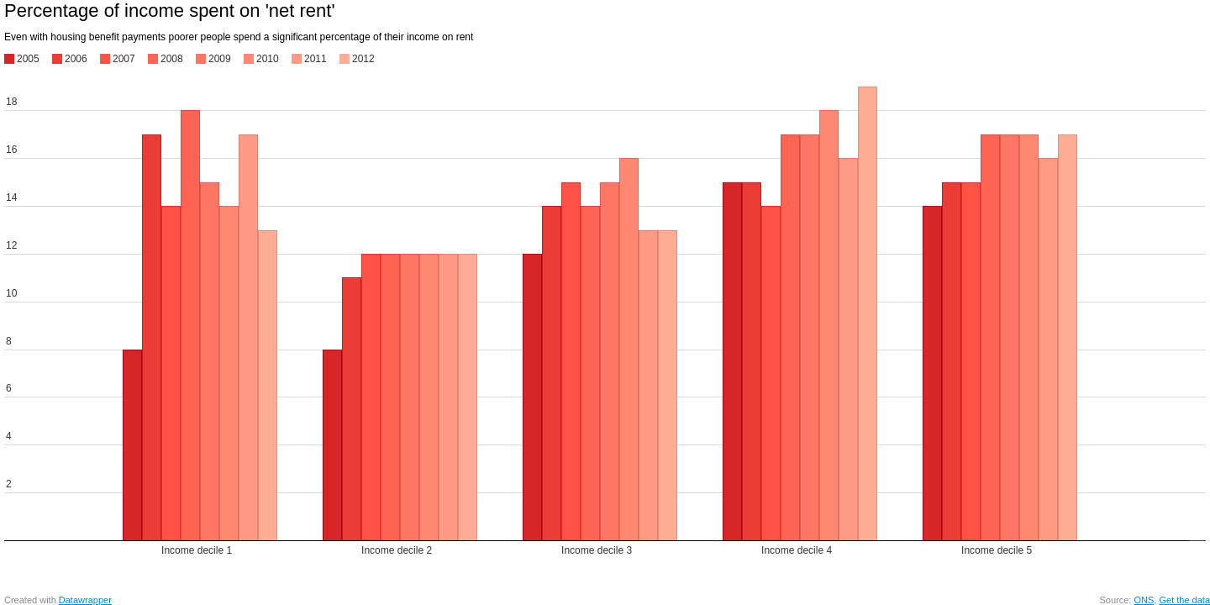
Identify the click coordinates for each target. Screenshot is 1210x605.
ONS (1144, 600)
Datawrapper (85, 600)
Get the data (1184, 600)
